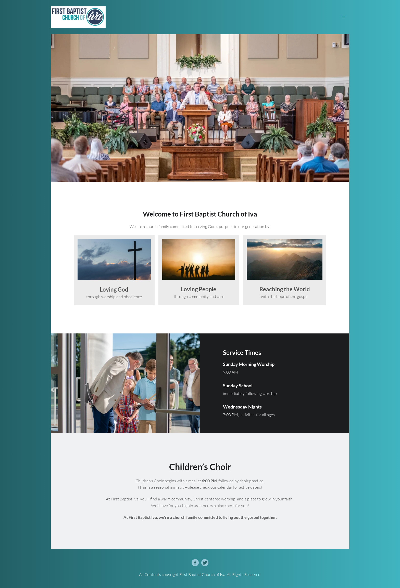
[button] (342, 17)
